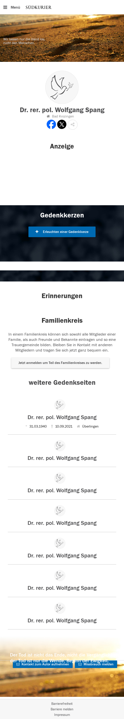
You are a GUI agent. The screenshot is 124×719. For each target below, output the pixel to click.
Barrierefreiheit (62, 704)
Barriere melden (62, 709)
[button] (73, 125)
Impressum (62, 715)
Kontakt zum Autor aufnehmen (42, 664)
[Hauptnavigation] (62, 7)
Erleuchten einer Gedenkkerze (62, 232)
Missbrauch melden (96, 664)
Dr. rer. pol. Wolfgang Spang (62, 417)
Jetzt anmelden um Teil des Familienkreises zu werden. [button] (60, 363)
